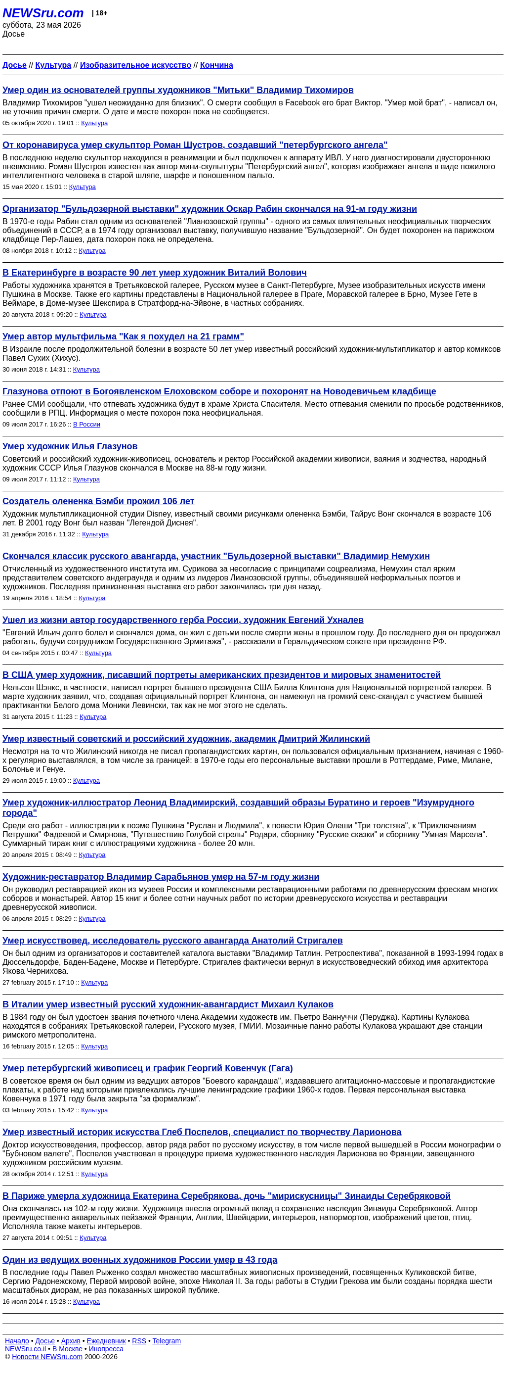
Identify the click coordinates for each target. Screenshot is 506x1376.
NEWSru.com (43, 12)
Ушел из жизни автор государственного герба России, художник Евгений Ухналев (183, 620)
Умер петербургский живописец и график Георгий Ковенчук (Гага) (147, 1068)
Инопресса (106, 1349)
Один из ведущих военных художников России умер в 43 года (139, 1260)
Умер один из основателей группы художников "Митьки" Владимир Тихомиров (178, 90)
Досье (45, 1341)
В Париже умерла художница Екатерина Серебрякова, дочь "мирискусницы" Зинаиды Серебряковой (226, 1196)
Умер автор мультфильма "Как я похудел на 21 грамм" (123, 336)
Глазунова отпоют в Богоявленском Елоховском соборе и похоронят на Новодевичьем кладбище (219, 391)
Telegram (167, 1341)
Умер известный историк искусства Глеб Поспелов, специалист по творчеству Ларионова (202, 1132)
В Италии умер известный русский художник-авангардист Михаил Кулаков (168, 1004)
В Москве (67, 1349)
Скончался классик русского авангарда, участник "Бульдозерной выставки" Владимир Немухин (216, 556)
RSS (139, 1341)
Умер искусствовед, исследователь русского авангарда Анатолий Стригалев (172, 941)
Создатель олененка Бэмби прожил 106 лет (98, 501)
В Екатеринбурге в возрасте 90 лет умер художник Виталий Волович (154, 273)
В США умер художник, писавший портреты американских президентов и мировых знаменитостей (221, 675)
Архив (71, 1341)
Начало (17, 1341)
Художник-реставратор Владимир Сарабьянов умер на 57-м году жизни (160, 877)
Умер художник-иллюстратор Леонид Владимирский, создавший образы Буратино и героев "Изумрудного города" (238, 808)
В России (86, 424)
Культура (94, 123)
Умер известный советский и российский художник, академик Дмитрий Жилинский (186, 739)
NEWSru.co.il (25, 1349)
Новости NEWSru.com (47, 1357)
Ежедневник (106, 1341)
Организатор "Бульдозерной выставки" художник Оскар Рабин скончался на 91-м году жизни (209, 209)
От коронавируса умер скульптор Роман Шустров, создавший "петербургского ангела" (194, 145)
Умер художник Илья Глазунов (70, 446)
